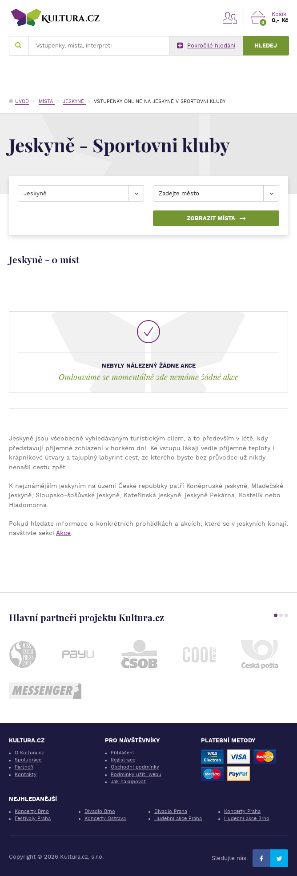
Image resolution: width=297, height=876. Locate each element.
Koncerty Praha (242, 811)
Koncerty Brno (32, 811)
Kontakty (25, 774)
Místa (47, 101)
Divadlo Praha (170, 811)
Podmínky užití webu (136, 774)
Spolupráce (28, 760)
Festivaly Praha (33, 818)
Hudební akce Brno (246, 818)
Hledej (265, 45)
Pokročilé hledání (206, 45)
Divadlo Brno (99, 811)
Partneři (24, 767)
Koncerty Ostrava (105, 818)
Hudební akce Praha (178, 818)
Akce (63, 532)
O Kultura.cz (29, 753)
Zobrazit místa (216, 218)
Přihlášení (122, 753)
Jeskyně (74, 101)
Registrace (123, 760)
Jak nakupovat (128, 782)
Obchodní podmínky (135, 767)
